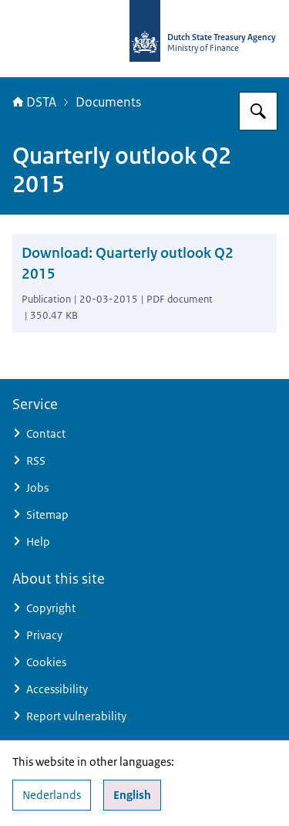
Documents (108, 101)
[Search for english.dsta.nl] (258, 111)
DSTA (34, 101)
